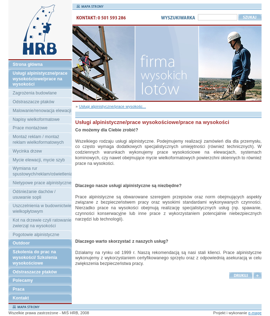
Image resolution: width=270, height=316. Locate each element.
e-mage (255, 313)
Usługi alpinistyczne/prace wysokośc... (112, 106)
